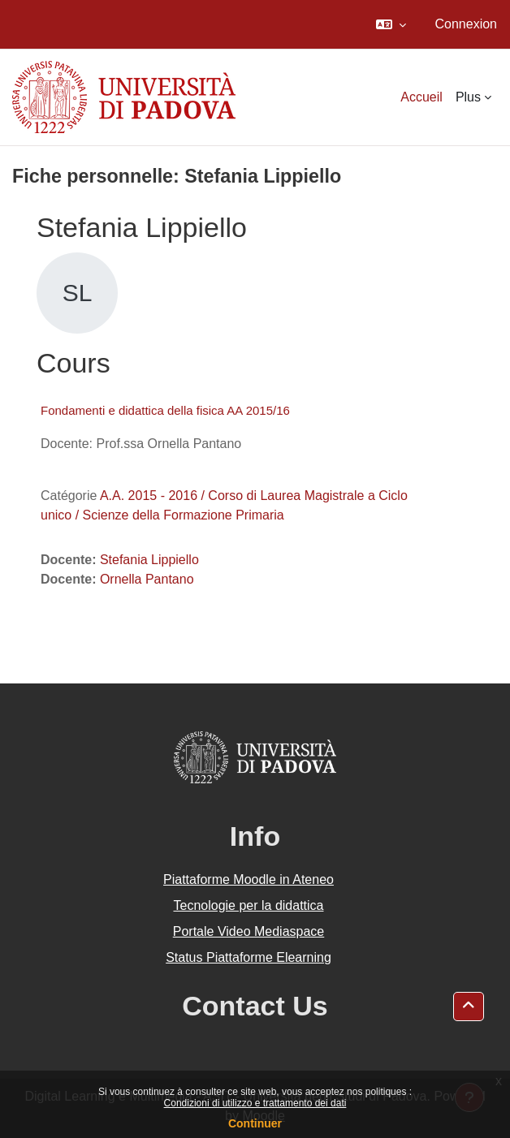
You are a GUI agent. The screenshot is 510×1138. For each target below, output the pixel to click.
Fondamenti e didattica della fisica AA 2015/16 (165, 410)
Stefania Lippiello (149, 560)
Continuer (255, 1123)
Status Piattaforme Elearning (248, 957)
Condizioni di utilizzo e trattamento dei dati (255, 1103)
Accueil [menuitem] (421, 97)
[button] (391, 24)
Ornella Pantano (147, 579)
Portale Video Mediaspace (249, 931)
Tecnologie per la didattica (248, 905)
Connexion (466, 24)
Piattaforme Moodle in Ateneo (248, 879)
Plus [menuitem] (468, 97)
